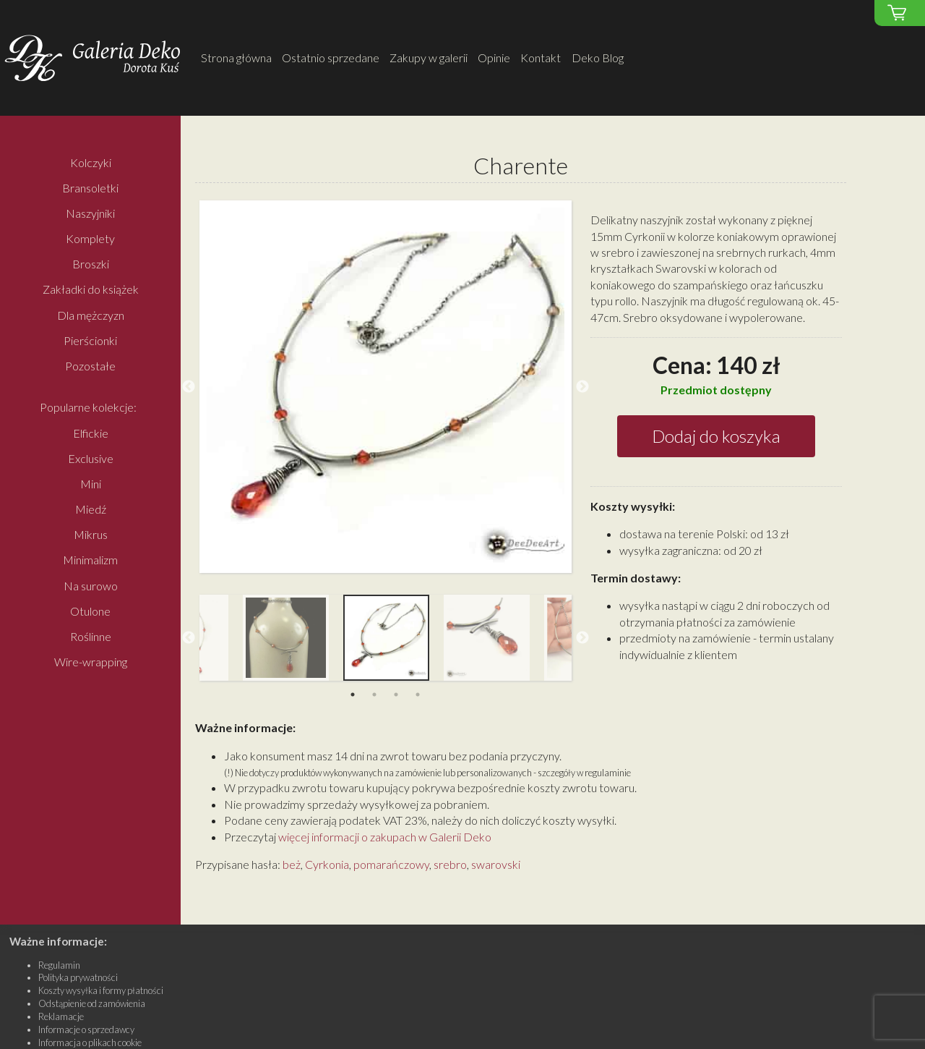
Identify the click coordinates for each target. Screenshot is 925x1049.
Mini (90, 483)
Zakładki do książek (91, 290)
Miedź (90, 510)
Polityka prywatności (78, 977)
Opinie (494, 57)
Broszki (90, 264)
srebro (450, 864)
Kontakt (540, 57)
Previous (188, 387)
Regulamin (59, 965)
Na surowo (91, 586)
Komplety (90, 238)
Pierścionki (90, 340)
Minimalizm (90, 560)
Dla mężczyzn (90, 315)
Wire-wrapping (90, 662)
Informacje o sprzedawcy (86, 1029)
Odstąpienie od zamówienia (91, 1003)
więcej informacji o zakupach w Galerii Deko (384, 837)
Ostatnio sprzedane (330, 57)
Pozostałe (90, 366)
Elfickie (90, 433)
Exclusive (90, 458)
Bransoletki (90, 188)
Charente (520, 166)
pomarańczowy (391, 864)
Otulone (90, 611)
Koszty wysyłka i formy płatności (100, 990)
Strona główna (236, 57)
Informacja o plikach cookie (90, 1042)
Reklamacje (61, 1016)
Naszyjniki (90, 213)
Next (582, 387)
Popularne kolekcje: (88, 408)
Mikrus (91, 535)
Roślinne (90, 636)
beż (292, 864)
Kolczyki (90, 162)
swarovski (495, 864)
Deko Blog (598, 57)
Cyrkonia (327, 864)
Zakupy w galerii (429, 57)
